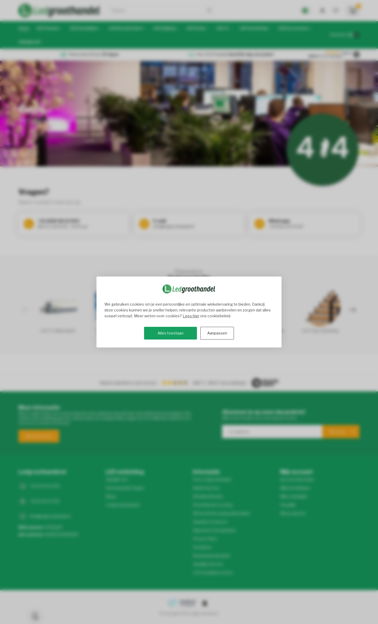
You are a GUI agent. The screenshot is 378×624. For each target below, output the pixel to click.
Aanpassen (217, 333)
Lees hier (191, 316)
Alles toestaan (170, 333)
